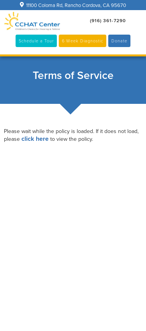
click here (35, 138)
